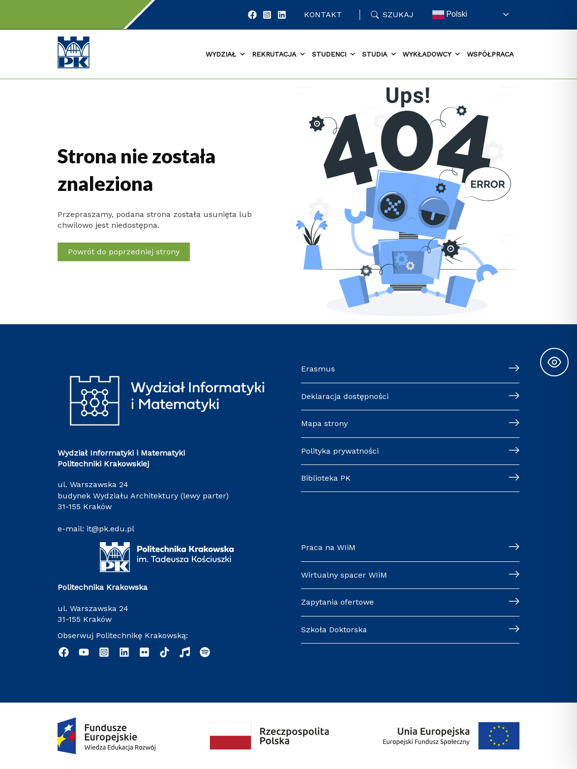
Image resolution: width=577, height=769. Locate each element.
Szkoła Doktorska (334, 629)
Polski (449, 15)
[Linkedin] (124, 652)
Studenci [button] (334, 55)
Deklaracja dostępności (345, 396)
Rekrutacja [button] (279, 55)
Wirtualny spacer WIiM (344, 575)
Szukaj (398, 14)
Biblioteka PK (326, 478)
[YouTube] (84, 652)
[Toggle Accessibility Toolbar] (554, 362)
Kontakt (323, 14)
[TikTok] (164, 652)
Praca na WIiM (328, 547)
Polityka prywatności (340, 451)
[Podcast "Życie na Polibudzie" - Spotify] (205, 652)
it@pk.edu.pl (110, 528)
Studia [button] (379, 55)
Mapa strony (324, 423)
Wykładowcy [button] (431, 55)
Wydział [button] (226, 55)
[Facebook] (252, 14)
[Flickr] (144, 652)
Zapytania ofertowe (337, 602)
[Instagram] (267, 14)
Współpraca (490, 54)
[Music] (185, 652)
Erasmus (318, 368)
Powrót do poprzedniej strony (124, 251)
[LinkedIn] (281, 14)
